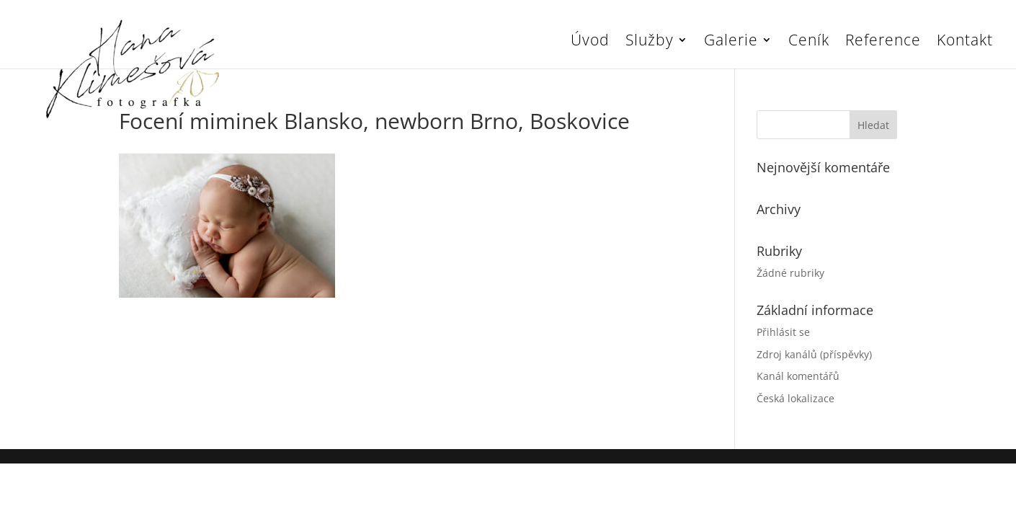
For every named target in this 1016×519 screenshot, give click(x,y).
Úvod (590, 42)
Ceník (808, 42)
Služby (649, 42)
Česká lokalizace (795, 398)
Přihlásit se (783, 332)
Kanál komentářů (798, 376)
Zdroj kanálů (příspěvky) (814, 354)
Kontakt (965, 42)
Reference (883, 42)
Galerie (731, 42)
